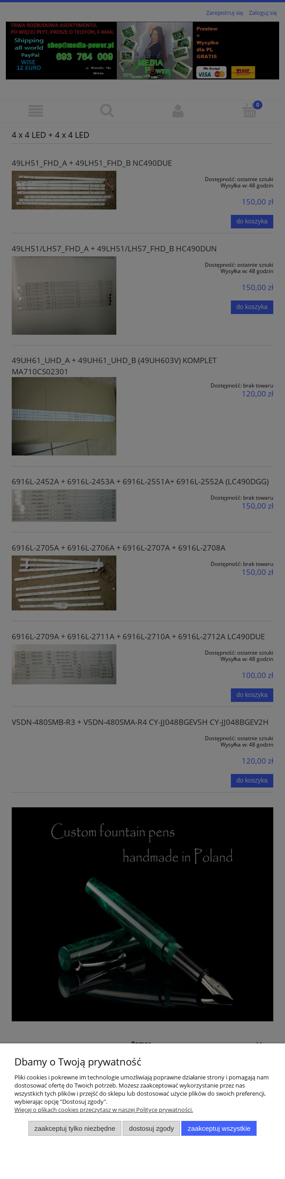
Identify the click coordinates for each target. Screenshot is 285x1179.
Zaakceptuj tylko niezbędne (74, 1128)
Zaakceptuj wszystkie (219, 1128)
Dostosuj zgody (151, 1128)
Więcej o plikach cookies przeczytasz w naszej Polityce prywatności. (103, 1110)
